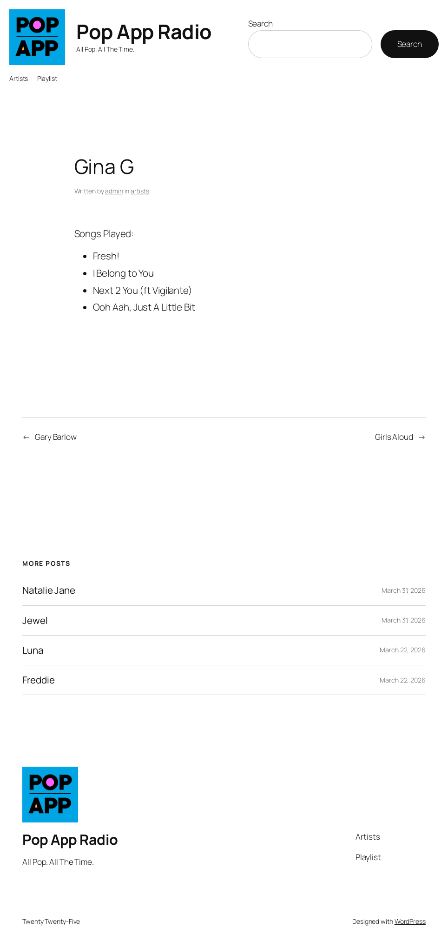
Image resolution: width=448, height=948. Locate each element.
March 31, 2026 (404, 590)
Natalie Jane (48, 590)
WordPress (410, 921)
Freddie (38, 680)
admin (114, 190)
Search (260, 23)
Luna (32, 650)
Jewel (35, 620)
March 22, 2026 (403, 649)
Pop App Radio (144, 31)
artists (140, 190)
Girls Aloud (394, 436)
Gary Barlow (56, 436)
